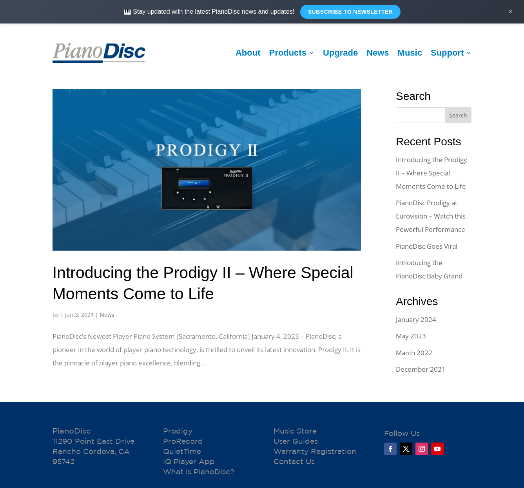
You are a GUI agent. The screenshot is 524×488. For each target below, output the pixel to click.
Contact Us (294, 461)
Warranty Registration (315, 451)
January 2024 (416, 319)
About (248, 53)
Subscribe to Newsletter (350, 12)
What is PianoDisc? (198, 471)
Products (287, 53)
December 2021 (421, 369)
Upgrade (340, 53)
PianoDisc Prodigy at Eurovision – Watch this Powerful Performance (431, 216)
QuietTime (182, 451)
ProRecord (183, 441)
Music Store (295, 431)
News (377, 53)
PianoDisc (72, 430)
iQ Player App (189, 461)
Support (447, 53)
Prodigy (177, 431)
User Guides (296, 441)
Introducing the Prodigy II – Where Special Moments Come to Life (431, 173)
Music (410, 53)
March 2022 (414, 352)
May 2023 (411, 335)
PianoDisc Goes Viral (426, 246)
